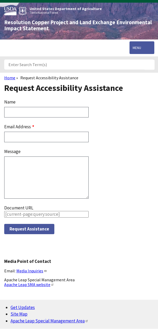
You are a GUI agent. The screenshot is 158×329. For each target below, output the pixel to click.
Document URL (18, 208)
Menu (137, 47)
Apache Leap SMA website (29, 284)
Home (9, 77)
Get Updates (23, 307)
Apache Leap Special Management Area (49, 321)
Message (12, 151)
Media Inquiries (31, 270)
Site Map (19, 314)
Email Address (18, 127)
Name (10, 102)
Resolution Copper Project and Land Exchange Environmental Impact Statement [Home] (78, 25)
